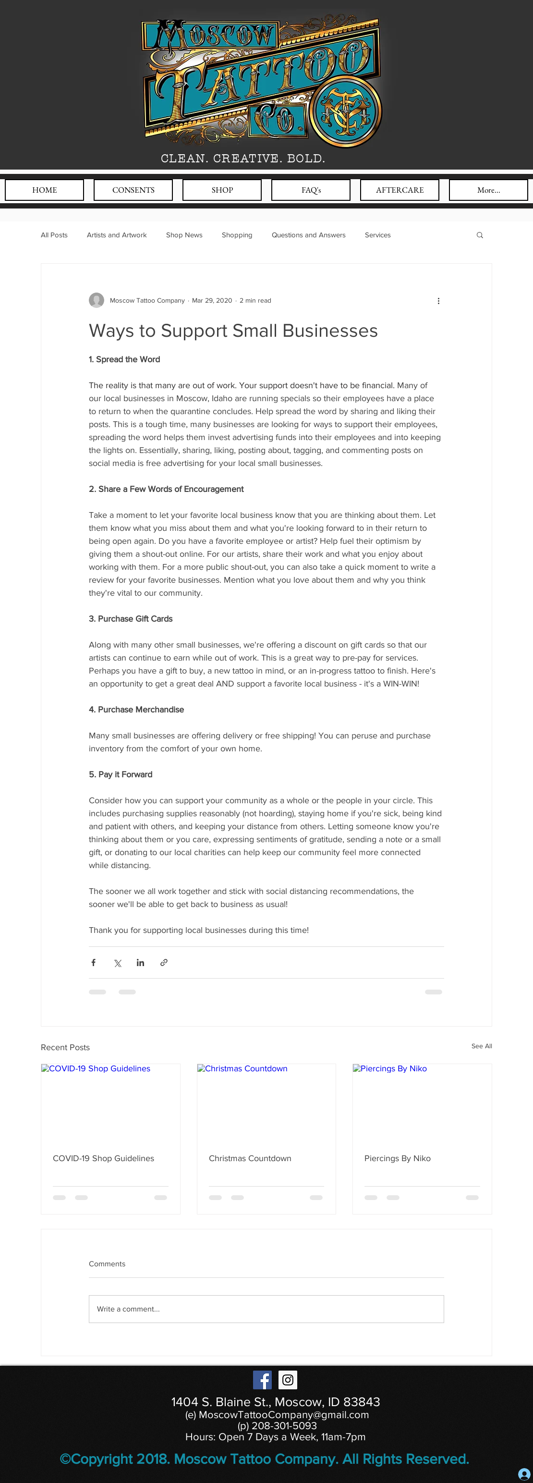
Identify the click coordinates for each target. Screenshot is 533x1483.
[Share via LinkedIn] (140, 962)
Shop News (184, 235)
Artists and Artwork (117, 235)
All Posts (54, 235)
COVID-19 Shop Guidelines (103, 1158)
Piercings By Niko (397, 1158)
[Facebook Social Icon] (262, 1380)
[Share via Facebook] (93, 962)
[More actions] (438, 300)
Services (378, 235)
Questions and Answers (309, 235)
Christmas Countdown (250, 1158)
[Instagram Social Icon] (288, 1380)
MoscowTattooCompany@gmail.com (284, 1414)
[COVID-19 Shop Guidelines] (110, 1103)
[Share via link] (164, 962)
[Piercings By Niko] (422, 1103)
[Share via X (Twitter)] (116, 962)
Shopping (237, 235)
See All (482, 1046)
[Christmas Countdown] (266, 1103)
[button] (480, 234)
